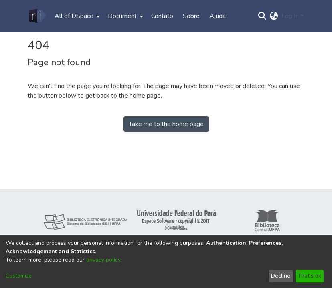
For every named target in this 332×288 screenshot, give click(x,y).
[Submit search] (262, 16)
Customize (19, 276)
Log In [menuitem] (290, 16)
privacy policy (103, 260)
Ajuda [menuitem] (217, 16)
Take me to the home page (166, 124)
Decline (280, 276)
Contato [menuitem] (162, 16)
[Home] (37, 16)
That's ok (309, 276)
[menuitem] (76, 16)
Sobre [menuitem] (191, 16)
